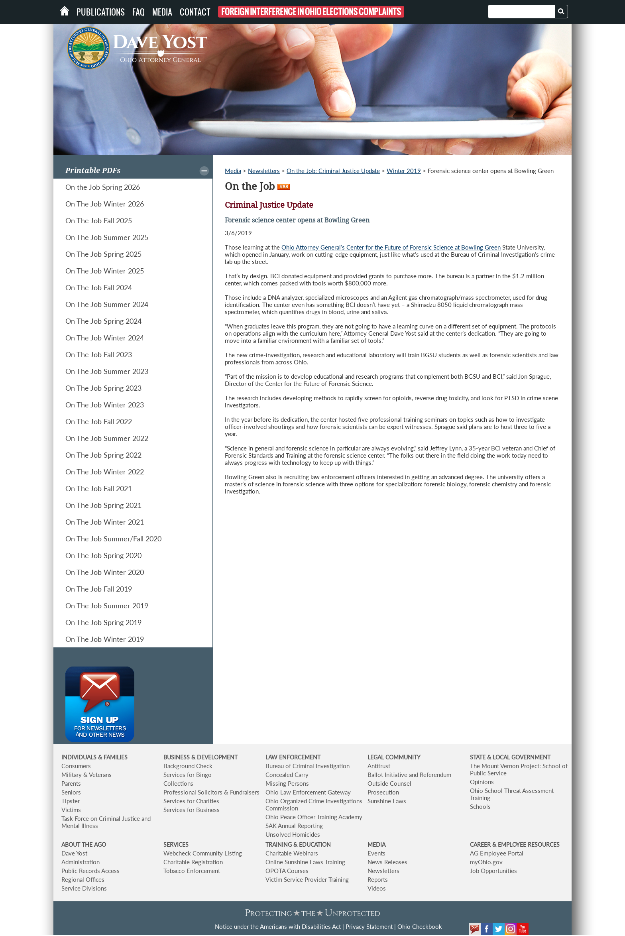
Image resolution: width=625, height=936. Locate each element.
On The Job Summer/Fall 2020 (113, 538)
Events (376, 853)
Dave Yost (74, 853)
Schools (480, 806)
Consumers (76, 765)
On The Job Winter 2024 (104, 337)
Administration (80, 861)
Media (162, 12)
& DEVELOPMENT (214, 757)
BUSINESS (177, 757)
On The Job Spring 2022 (103, 454)
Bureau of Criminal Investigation (307, 765)
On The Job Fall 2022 (98, 421)
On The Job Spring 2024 (103, 321)
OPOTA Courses (287, 870)
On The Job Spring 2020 (103, 555)
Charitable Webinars (291, 853)
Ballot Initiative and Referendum (409, 774)
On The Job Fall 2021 (98, 488)
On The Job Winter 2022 (104, 471)
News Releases (387, 861)
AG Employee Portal (496, 853)
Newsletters (264, 170)
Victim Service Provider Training (307, 879)
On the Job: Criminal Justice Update (333, 170)
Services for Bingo (187, 774)
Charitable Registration (193, 861)
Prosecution (383, 792)
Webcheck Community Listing (202, 853)
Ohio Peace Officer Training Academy (313, 816)
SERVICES (176, 844)
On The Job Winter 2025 (104, 270)
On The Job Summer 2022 (106, 438)
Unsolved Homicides (292, 834)
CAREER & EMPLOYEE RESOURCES (515, 844)
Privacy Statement (369, 926)
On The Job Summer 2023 (106, 371)
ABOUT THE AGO (83, 844)
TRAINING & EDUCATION (298, 844)
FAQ (138, 12)
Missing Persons (287, 783)
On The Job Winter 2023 (104, 404)
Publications (101, 12)
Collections (178, 783)
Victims (71, 809)
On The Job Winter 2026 (104, 203)
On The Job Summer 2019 (106, 605)
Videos (377, 888)
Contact (195, 12)
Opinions (482, 781)
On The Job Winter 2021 (104, 521)
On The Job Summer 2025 (106, 237)
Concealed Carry (287, 774)
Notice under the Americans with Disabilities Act (278, 926)
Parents (71, 783)
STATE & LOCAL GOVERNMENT (510, 757)
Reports (378, 879)
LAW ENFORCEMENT (292, 757)
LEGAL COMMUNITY (394, 757)
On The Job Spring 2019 (103, 622)
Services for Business (191, 809)
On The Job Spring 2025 (103, 254)
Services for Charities (191, 800)
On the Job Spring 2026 (102, 187)
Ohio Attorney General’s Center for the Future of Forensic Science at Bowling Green (391, 247)
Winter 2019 (404, 170)
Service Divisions (84, 888)
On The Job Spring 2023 (103, 387)
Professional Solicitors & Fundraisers (211, 792)
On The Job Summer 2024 (106, 304)
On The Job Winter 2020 (104, 572)
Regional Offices (82, 879)
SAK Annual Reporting (294, 825)
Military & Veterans (86, 774)
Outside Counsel (389, 783)
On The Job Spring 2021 (103, 505)
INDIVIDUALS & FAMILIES (94, 757)
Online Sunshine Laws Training (305, 861)
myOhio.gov (486, 861)
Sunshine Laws (387, 800)
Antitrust (379, 765)
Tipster (70, 800)
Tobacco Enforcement (191, 870)
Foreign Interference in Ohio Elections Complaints (311, 12)
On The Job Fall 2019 (98, 588)
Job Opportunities (493, 870)
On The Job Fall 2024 (98, 287)
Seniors (71, 792)
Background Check (187, 765)
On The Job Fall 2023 (98, 354)
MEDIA (376, 844)
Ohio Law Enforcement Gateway (308, 792)
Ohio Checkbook (419, 926)
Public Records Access (90, 870)
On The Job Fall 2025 (98, 220)
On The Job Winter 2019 (104, 639)
